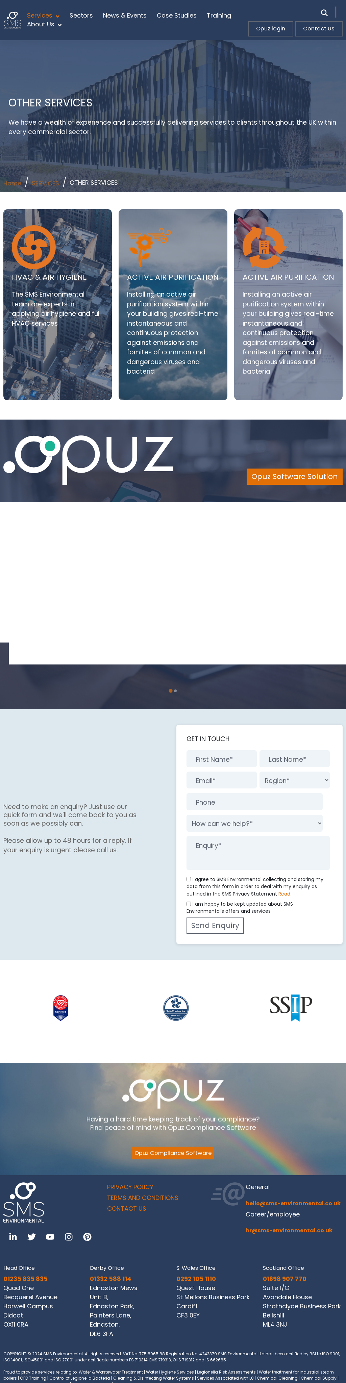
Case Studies (177, 15)
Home (12, 183)
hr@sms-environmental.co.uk (289, 1230)
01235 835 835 (25, 1279)
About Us (44, 24)
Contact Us (319, 28)
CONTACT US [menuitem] (126, 1208)
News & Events (125, 15)
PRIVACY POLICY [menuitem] (130, 1187)
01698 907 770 (284, 1279)
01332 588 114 (110, 1279)
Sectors (81, 15)
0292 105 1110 (196, 1279)
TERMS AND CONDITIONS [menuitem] (142, 1197)
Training (219, 15)
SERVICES (45, 183)
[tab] (170, 690)
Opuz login (270, 28)
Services (43, 15)
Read (284, 893)
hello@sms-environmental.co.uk (293, 1203)
